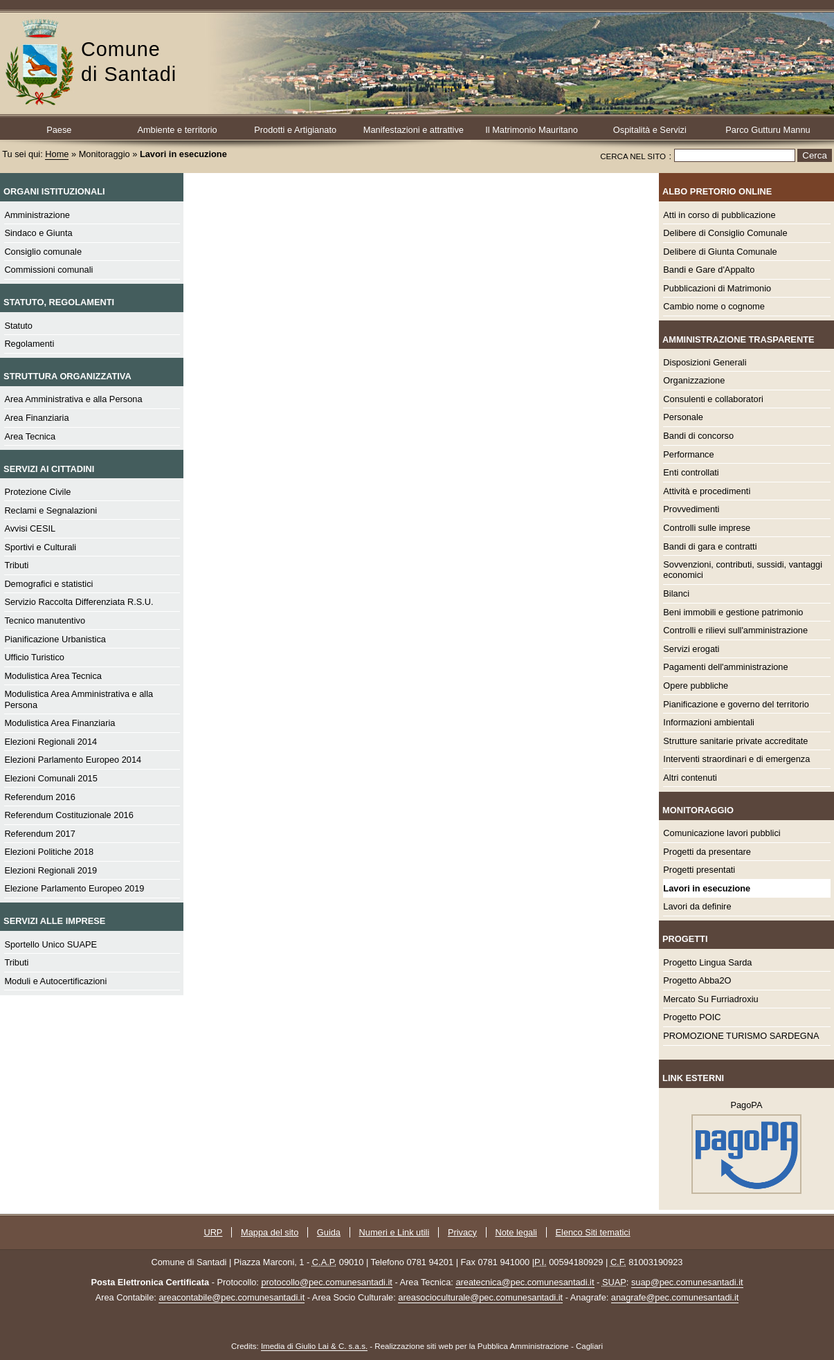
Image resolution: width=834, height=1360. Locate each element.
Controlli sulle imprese (706, 528)
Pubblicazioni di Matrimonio (717, 288)
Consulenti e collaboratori (713, 399)
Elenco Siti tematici (593, 1232)
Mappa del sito (269, 1232)
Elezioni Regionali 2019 (50, 870)
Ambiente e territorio (177, 130)
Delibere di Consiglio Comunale (725, 233)
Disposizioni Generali (704, 362)
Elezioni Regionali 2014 (50, 741)
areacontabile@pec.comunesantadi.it (231, 1297)
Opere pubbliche (695, 685)
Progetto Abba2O (697, 980)
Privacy (462, 1232)
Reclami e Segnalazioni (50, 510)
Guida (329, 1232)
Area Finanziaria (36, 417)
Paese (58, 130)
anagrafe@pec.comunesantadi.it (674, 1297)
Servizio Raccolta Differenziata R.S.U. (78, 602)
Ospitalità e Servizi (650, 130)
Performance (688, 454)
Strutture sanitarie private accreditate (735, 741)
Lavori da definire (697, 906)
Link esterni (693, 1078)
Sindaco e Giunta (38, 233)
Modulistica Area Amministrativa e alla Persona (78, 699)
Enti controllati (690, 472)
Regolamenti (29, 343)
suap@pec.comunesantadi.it (687, 1282)
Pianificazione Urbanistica (55, 639)
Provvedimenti (691, 509)
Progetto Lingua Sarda (707, 962)
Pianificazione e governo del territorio (736, 704)
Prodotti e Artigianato (295, 130)
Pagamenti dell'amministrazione (725, 667)
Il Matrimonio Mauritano (531, 130)
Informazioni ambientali (708, 722)
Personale (683, 417)
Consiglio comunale (43, 251)
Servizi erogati (691, 649)
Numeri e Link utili (394, 1232)
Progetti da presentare (707, 851)
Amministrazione (37, 215)
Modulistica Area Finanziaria (59, 723)
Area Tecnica (29, 436)
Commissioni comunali (48, 269)
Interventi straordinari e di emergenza (736, 759)
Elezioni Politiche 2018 (48, 851)
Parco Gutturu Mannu (767, 130)
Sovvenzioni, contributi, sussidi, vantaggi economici (742, 569)
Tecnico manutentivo (44, 620)
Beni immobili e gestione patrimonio (733, 612)
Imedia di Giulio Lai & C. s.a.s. (314, 1346)
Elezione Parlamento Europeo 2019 (74, 888)
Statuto (18, 325)
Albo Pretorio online (717, 191)
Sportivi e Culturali (40, 547)
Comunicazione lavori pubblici (721, 833)
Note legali (515, 1232)
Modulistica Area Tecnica (53, 676)
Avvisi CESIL (29, 528)
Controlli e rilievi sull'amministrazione (735, 630)
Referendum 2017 (39, 833)
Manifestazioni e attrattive (413, 130)
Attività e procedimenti (706, 491)
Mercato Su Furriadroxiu (710, 999)
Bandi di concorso (698, 435)
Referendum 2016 (39, 797)
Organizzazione (694, 380)
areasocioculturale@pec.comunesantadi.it (480, 1297)
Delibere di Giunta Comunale (720, 251)
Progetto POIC (691, 1017)
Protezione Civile (37, 492)
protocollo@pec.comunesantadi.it (326, 1282)
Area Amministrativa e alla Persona (73, 399)
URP (212, 1232)
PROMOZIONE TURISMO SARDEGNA (741, 1036)
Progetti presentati (699, 869)
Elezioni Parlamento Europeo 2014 (72, 759)
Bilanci (676, 593)
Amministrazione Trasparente (738, 339)
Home (57, 154)
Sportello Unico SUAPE (50, 944)
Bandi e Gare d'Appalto (708, 269)
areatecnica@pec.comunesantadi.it (524, 1282)
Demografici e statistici (48, 584)
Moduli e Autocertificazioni (55, 981)
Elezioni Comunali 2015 (50, 778)
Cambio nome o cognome (714, 306)
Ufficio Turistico (34, 657)
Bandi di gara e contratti (709, 546)
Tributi (16, 565)
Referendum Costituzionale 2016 (68, 815)
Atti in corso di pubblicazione (719, 215)
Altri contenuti (690, 777)
